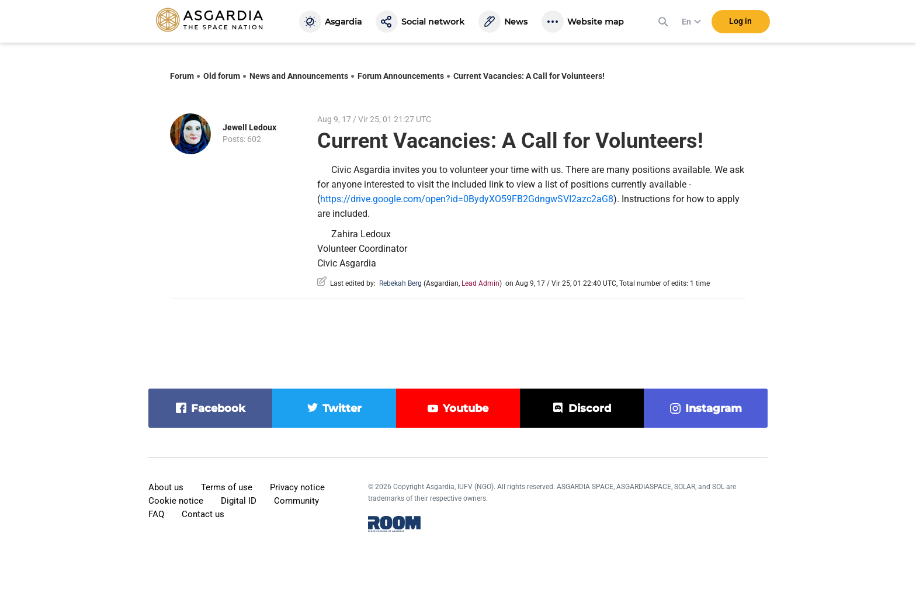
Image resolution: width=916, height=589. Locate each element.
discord (589, 408)
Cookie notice (175, 501)
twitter (342, 408)
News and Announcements (298, 76)
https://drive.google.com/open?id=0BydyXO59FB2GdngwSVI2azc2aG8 (466, 199)
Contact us (203, 514)
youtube (465, 408)
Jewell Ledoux (249, 127)
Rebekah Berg (400, 283)
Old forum (221, 76)
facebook (218, 408)
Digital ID (238, 501)
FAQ (156, 514)
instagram (713, 408)
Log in (740, 22)
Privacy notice (297, 487)
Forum (182, 76)
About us (165, 487)
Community (296, 501)
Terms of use (226, 487)
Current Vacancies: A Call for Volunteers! (529, 76)
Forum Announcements (401, 76)
